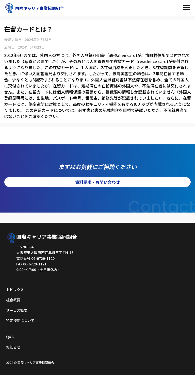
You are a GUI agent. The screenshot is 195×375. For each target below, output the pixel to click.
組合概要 (13, 299)
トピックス (15, 289)
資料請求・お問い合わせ (97, 182)
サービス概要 (16, 310)
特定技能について (20, 320)
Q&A (10, 336)
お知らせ (13, 347)
